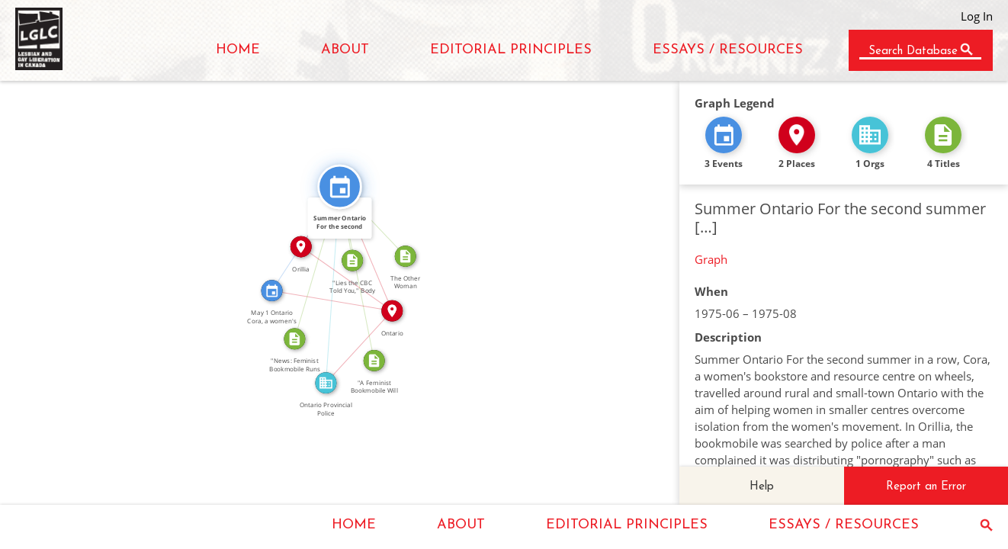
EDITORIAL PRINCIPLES (511, 50)
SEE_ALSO (300, 235)
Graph (711, 259)
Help (762, 487)
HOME (238, 50)
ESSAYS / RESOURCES (728, 50)
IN (333, 294)
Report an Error (926, 487)
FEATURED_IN (377, 217)
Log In (977, 16)
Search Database (913, 51)
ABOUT (345, 50)
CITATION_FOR (311, 261)
